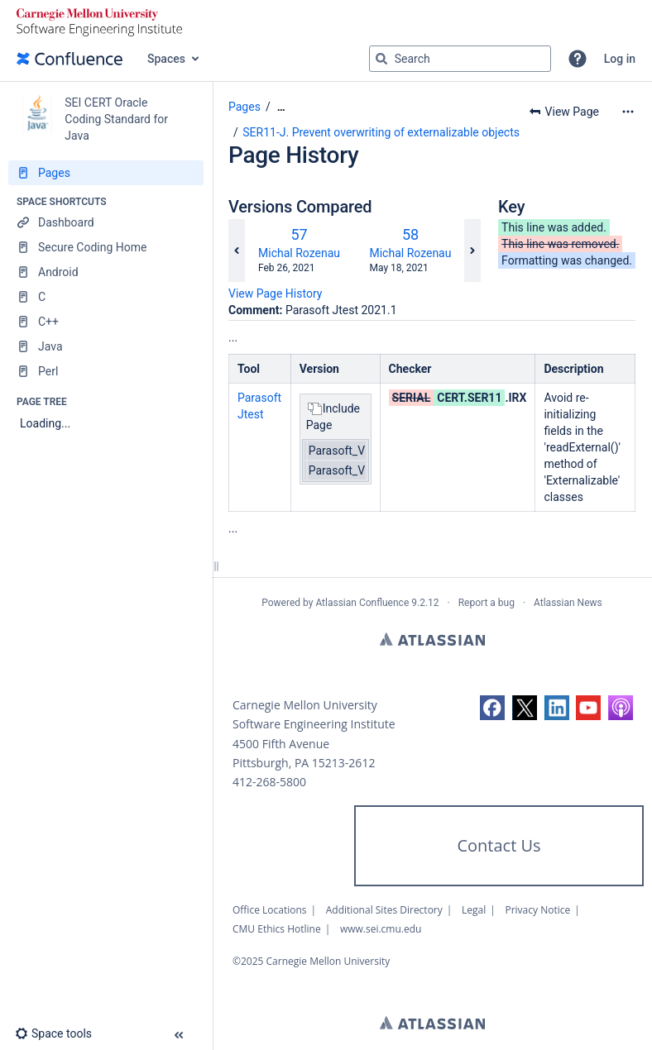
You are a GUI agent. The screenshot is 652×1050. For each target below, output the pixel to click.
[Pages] (106, 172)
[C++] (106, 321)
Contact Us (498, 845)
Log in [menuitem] (619, 58)
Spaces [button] (166, 58)
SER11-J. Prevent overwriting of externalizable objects (381, 132)
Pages (244, 106)
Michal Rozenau (299, 253)
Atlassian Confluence (362, 603)
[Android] (106, 272)
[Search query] (460, 58)
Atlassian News (568, 603)
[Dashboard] (106, 222)
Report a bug (486, 603)
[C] (106, 296)
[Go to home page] (69, 58)
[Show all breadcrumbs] (281, 107)
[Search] (381, 58)
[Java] (106, 346)
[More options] (628, 111)
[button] (577, 58)
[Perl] (106, 371)
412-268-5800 (269, 782)
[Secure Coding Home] (106, 247)
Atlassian (432, 639)
